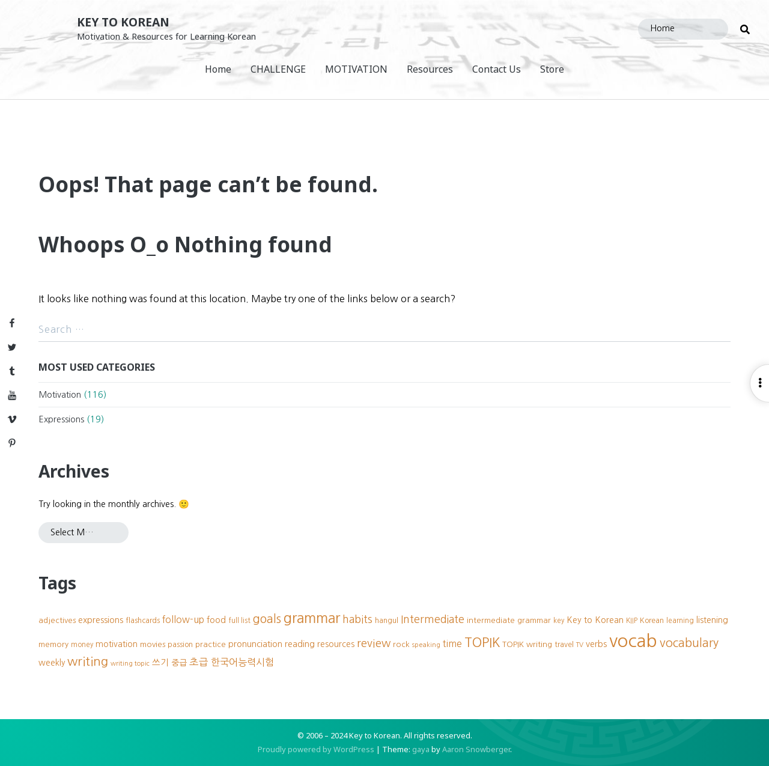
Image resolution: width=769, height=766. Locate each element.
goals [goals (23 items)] (267, 619)
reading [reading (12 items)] (300, 644)
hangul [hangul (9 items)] (386, 620)
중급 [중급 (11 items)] (179, 662)
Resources (430, 69)
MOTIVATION (356, 69)
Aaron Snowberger (476, 749)
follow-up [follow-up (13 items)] (183, 619)
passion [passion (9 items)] (180, 644)
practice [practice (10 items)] (210, 644)
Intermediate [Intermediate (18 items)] (432, 619)
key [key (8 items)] (558, 620)
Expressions (61, 419)
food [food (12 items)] (216, 620)
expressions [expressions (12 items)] (100, 620)
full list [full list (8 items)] (239, 620)
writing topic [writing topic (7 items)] (130, 663)
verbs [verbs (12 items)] (596, 644)
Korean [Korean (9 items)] (652, 620)
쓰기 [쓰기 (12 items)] (160, 662)
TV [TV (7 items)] (579, 645)
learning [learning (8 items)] (680, 620)
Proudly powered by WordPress (316, 749)
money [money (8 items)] (82, 644)
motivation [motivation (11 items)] (117, 644)
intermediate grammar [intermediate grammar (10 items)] (509, 620)
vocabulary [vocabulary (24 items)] (689, 643)
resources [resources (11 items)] (335, 644)
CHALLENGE (278, 69)
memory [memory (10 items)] (53, 644)
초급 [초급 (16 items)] (198, 662)
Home (218, 69)
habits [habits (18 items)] (357, 619)
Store (552, 69)
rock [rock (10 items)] (401, 644)
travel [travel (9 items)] (564, 644)
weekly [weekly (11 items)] (51, 662)
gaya (421, 749)
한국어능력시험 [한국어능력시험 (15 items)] (242, 662)
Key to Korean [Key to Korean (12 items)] (595, 620)
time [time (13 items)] (452, 643)
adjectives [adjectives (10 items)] (57, 620)
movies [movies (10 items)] (152, 644)
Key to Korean (123, 22)
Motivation (59, 395)
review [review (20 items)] (374, 643)
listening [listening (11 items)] (712, 620)
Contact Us (496, 69)
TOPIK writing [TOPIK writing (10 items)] (527, 644)
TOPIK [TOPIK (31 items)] (482, 642)
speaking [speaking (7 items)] (426, 645)
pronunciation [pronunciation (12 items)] (255, 644)
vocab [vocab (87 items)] (633, 640)
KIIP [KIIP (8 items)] (631, 620)
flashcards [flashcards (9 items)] (143, 620)
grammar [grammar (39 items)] (312, 618)
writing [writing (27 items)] (87, 661)
